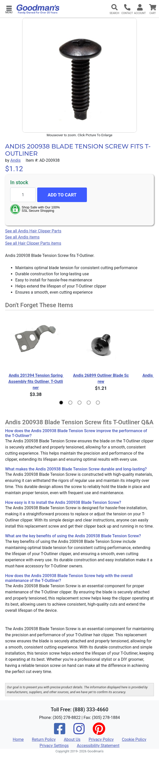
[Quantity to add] (23, 195)
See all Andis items (22, 237)
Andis (15, 160)
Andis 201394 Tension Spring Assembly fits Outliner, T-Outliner (36, 381)
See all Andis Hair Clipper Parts (33, 231)
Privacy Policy (101, 739)
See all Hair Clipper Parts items (33, 243)
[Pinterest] (99, 732)
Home (18, 739)
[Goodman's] (38, 9)
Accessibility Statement (98, 745)
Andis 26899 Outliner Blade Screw (101, 378)
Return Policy (44, 739)
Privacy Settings (54, 745)
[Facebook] (59, 732)
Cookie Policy (134, 739)
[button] (9, 9)
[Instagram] (79, 732)
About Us (72, 739)
